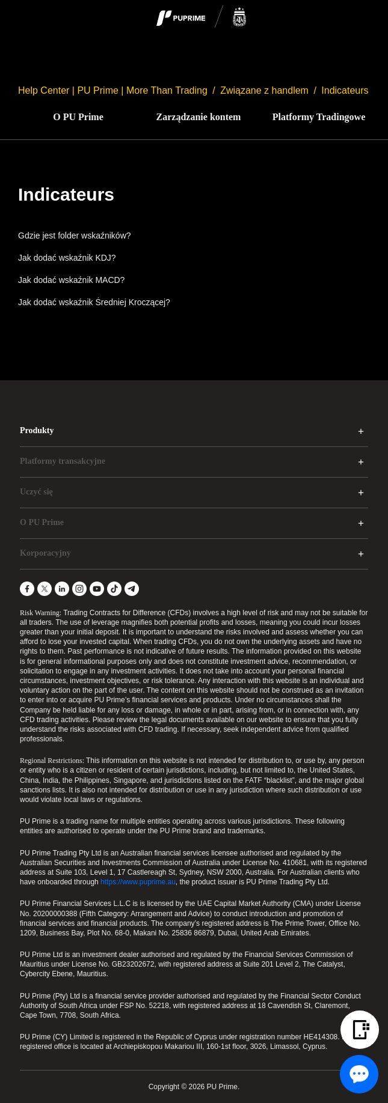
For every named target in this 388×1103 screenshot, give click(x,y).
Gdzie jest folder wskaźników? (74, 235)
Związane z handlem (264, 90)
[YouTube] (97, 589)
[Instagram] (79, 589)
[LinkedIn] (62, 589)
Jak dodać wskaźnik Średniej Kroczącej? (94, 302)
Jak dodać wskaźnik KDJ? (67, 258)
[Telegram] (132, 589)
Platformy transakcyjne (62, 461)
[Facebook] (27, 589)
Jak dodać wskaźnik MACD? (71, 280)
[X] (44, 589)
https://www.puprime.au (138, 882)
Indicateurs (344, 90)
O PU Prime (78, 117)
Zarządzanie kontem (198, 117)
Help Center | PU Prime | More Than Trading (113, 90)
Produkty (37, 430)
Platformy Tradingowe (319, 117)
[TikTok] (114, 589)
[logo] (201, 17)
